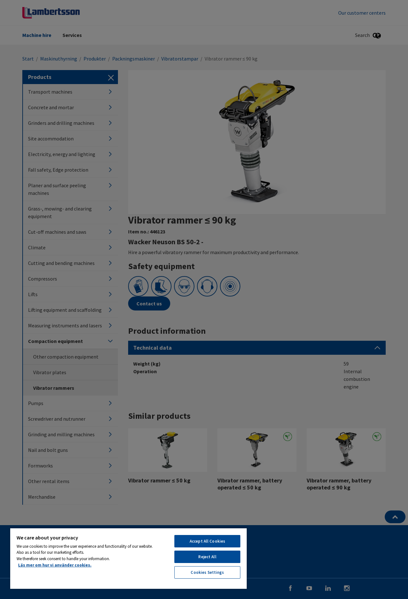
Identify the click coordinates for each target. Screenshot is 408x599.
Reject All (207, 557)
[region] (128, 558)
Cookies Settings (207, 572)
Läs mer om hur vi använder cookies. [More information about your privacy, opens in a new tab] (54, 565)
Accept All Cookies (207, 541)
